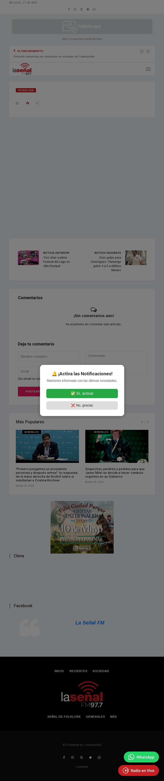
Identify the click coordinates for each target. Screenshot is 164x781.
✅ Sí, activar (82, 394)
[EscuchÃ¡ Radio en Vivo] (138, 770)
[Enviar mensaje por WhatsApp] (141, 757)
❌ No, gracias (82, 405)
